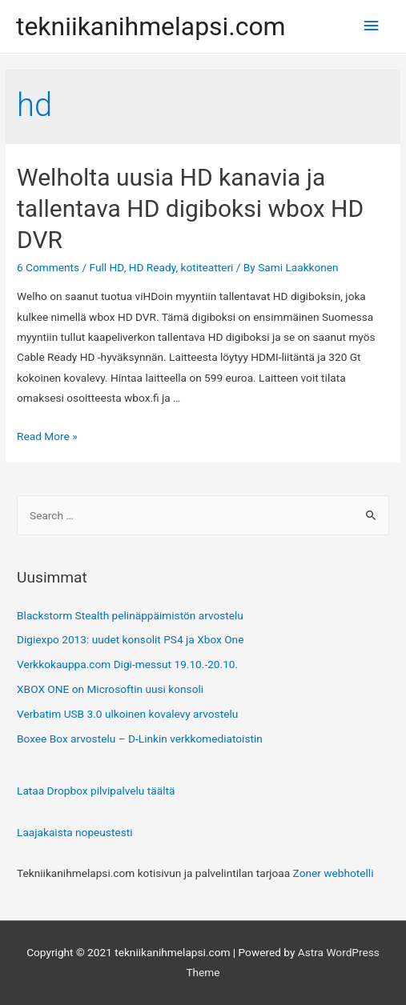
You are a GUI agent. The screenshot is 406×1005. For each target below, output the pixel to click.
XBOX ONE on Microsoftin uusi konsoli (110, 689)
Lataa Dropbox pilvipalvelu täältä (96, 790)
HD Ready (152, 267)
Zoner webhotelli (333, 873)
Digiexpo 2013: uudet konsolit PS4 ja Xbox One (130, 639)
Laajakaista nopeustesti (74, 832)
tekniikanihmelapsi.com (151, 26)
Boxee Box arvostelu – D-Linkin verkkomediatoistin (140, 738)
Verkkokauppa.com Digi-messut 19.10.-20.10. (127, 664)
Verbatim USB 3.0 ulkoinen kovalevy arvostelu (127, 713)
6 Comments (48, 267)
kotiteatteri (207, 267)
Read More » (47, 436)
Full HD (107, 267)
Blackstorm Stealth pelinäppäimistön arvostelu (130, 615)
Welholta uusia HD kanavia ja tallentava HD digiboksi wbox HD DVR (190, 208)
